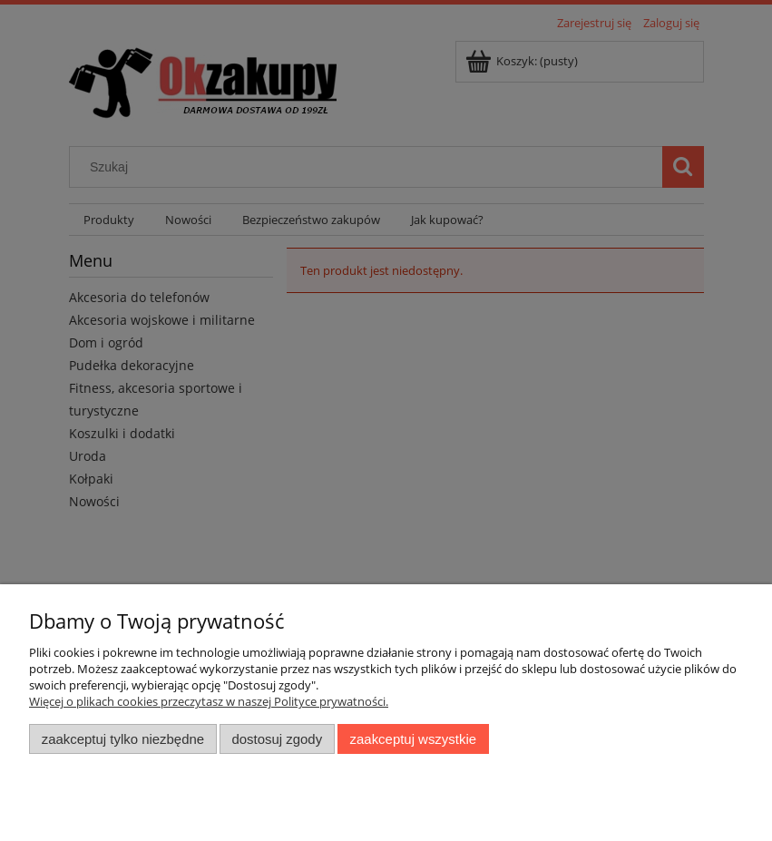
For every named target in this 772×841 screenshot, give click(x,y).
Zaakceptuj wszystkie (413, 739)
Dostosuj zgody (276, 739)
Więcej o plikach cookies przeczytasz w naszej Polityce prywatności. (208, 701)
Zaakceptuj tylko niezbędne (123, 739)
